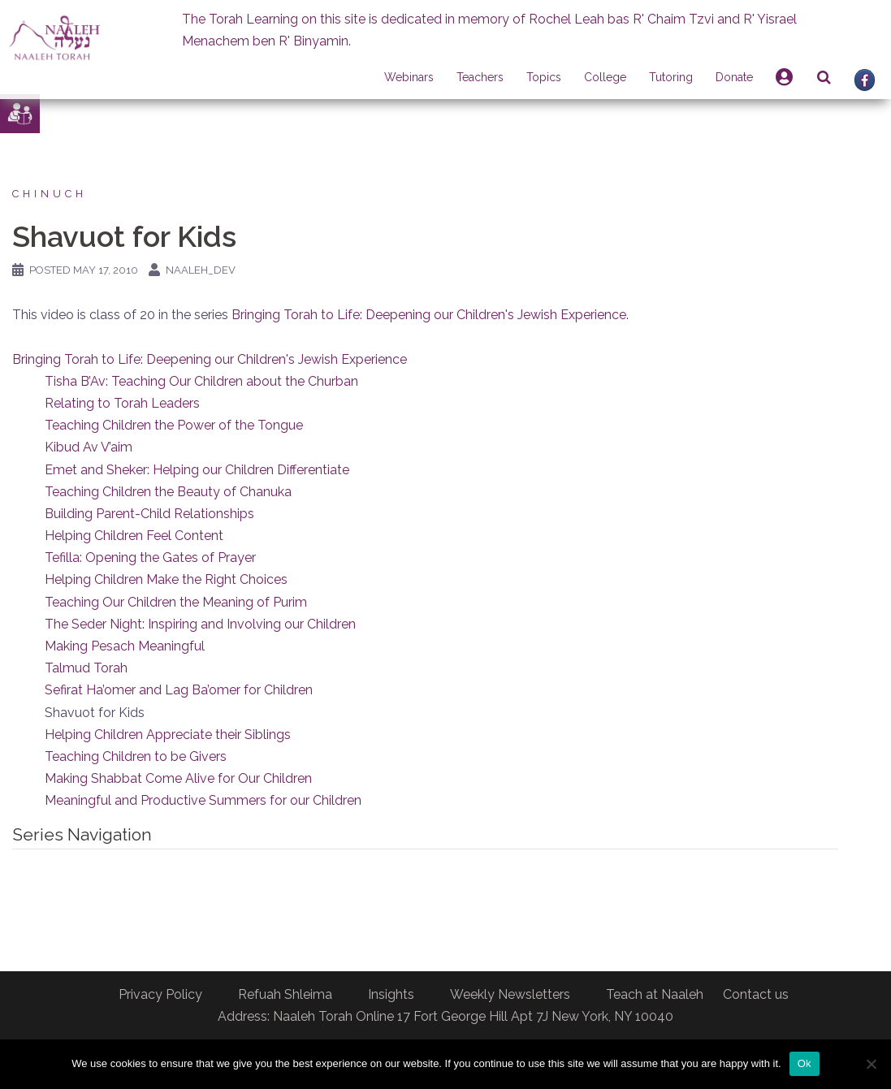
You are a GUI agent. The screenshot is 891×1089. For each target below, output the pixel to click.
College (605, 77)
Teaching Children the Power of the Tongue (174, 425)
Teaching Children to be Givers (136, 756)
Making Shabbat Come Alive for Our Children (178, 778)
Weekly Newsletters (510, 994)
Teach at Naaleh (654, 994)
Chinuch (49, 194)
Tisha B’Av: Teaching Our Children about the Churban (201, 381)
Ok (804, 1063)
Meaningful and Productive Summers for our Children (203, 800)
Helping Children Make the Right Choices (166, 579)
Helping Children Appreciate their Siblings (168, 734)
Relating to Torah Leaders (122, 403)
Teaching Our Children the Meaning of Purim (176, 602)
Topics (543, 77)
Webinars (409, 77)
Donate (734, 77)
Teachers (480, 77)
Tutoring (671, 77)
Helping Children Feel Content (134, 535)
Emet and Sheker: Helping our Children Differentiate (197, 470)
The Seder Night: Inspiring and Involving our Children (200, 624)
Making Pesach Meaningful (125, 646)
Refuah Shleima (285, 994)
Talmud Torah (86, 668)
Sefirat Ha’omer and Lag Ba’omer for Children (179, 690)
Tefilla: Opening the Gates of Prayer (150, 557)
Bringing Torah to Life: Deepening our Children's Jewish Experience (428, 314)
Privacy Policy (160, 994)
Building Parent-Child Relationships (149, 513)
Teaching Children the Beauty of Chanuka (168, 491)
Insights (391, 994)
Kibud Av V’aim (88, 447)
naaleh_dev (201, 270)
